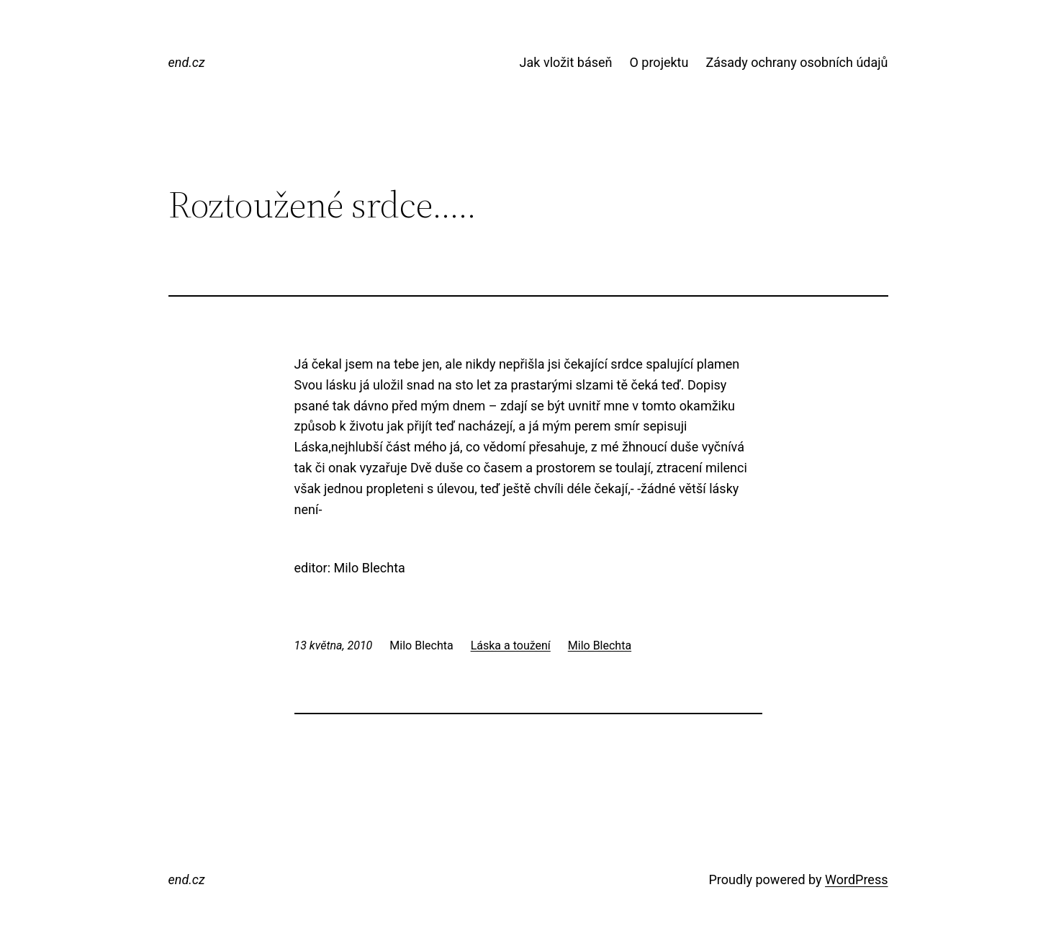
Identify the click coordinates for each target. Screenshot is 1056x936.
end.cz (186, 62)
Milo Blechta (599, 645)
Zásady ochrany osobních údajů (796, 62)
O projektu (658, 62)
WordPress (856, 879)
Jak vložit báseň (566, 62)
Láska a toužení (511, 645)
